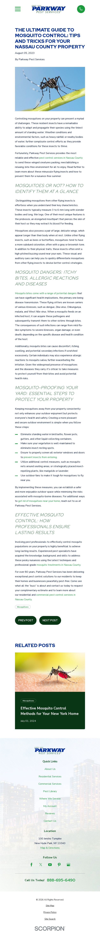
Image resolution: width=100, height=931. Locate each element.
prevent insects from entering (40, 457)
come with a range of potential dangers (54, 293)
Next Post (50, 620)
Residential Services (50, 776)
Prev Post (25, 620)
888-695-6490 (61, 880)
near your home (51, 501)
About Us (50, 769)
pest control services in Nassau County (61, 158)
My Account (50, 806)
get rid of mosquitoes (30, 501)
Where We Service (50, 798)
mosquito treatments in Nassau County (58, 565)
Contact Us (50, 821)
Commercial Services (49, 784)
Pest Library (50, 791)
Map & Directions (50, 848)
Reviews (50, 813)
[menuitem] (50, 906)
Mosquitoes (23, 607)
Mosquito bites (23, 293)
